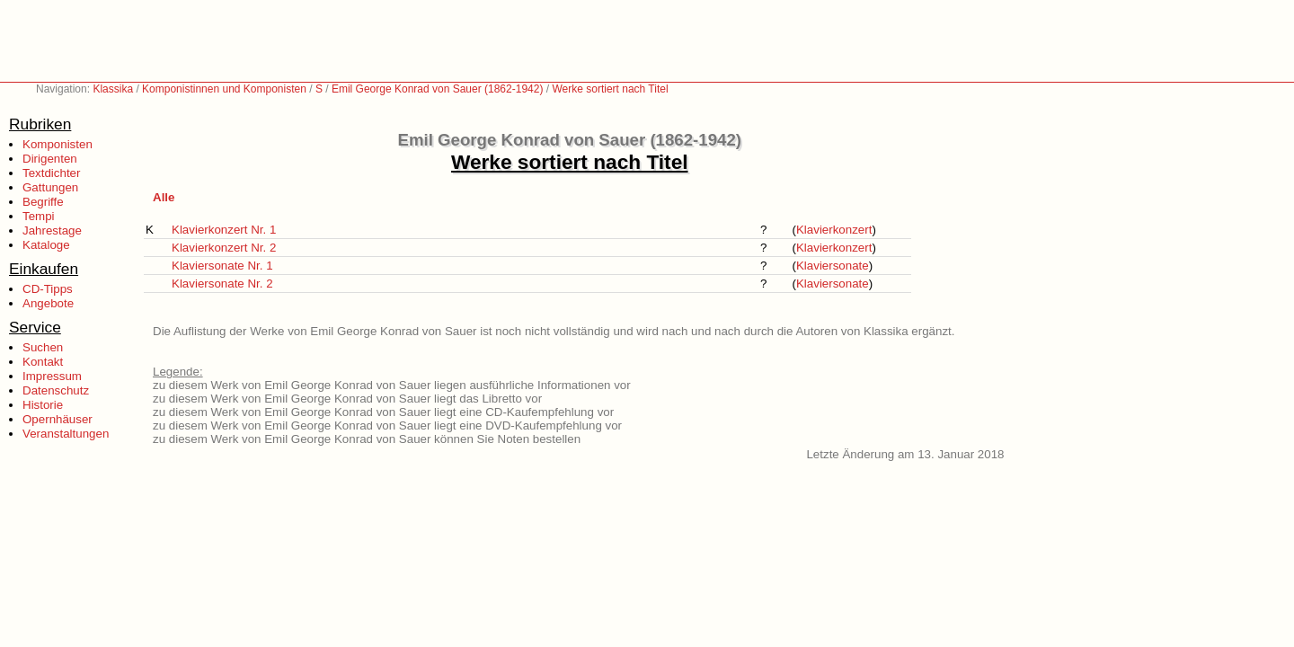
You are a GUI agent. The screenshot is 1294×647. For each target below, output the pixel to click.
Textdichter (51, 173)
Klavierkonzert (834, 229)
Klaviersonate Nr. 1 (222, 265)
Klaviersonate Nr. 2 (222, 283)
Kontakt (42, 361)
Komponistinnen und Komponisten (224, 89)
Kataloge (46, 245)
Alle (163, 197)
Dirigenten (49, 158)
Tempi (38, 216)
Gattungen (50, 187)
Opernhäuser (57, 419)
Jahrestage (52, 230)
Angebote (48, 303)
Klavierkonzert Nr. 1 (224, 229)
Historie (42, 405)
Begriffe (43, 201)
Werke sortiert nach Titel (610, 89)
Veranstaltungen (65, 433)
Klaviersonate (832, 265)
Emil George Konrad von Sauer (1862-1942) (437, 89)
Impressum (52, 376)
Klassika (113, 89)
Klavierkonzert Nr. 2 (224, 247)
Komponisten (57, 144)
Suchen (42, 347)
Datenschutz (55, 390)
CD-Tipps (47, 289)
